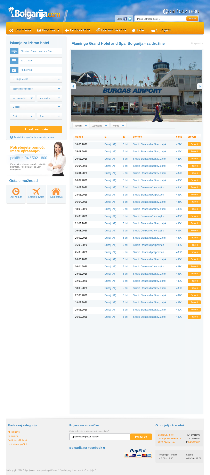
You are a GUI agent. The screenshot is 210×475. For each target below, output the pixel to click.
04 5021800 (194, 435)
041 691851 (194, 438)
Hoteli (141, 30)
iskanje (192, 18)
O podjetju (89, 470)
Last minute (23, 30)
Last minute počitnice (18, 444)
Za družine (13, 436)
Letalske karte (80, 30)
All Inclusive (14, 432)
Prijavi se (141, 436)
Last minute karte (113, 30)
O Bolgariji (163, 30)
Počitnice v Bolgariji (17, 440)
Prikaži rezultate (36, 129)
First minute (50, 30)
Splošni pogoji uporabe (70, 470)
